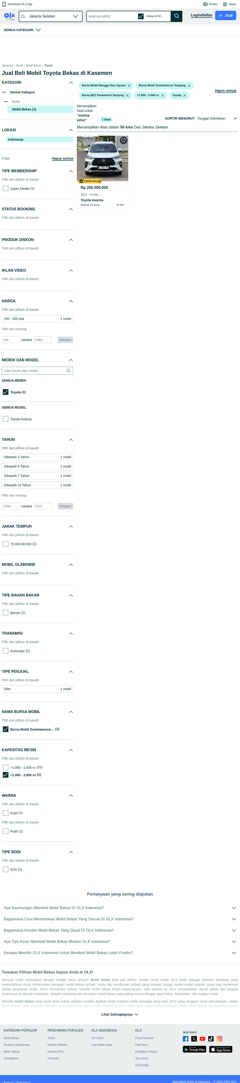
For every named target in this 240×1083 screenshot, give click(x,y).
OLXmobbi (142, 1065)
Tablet (51, 1038)
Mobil (19, 65)
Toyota (48, 65)
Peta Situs (141, 1044)
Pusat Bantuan (144, 1038)
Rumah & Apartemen (17, 1044)
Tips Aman (141, 1058)
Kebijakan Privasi (146, 1051)
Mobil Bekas (33, 65)
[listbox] (129, 85)
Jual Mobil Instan (101, 1044)
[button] (16, 4)
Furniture (53, 1058)
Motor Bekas (11, 1051)
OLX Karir (97, 1038)
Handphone (11, 1058)
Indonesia (15, 139)
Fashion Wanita (57, 1044)
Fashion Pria (55, 1051)
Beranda (7, 65)
